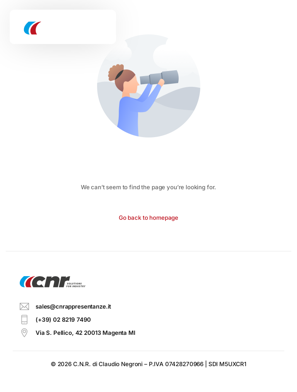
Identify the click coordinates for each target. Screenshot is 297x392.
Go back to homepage (148, 217)
